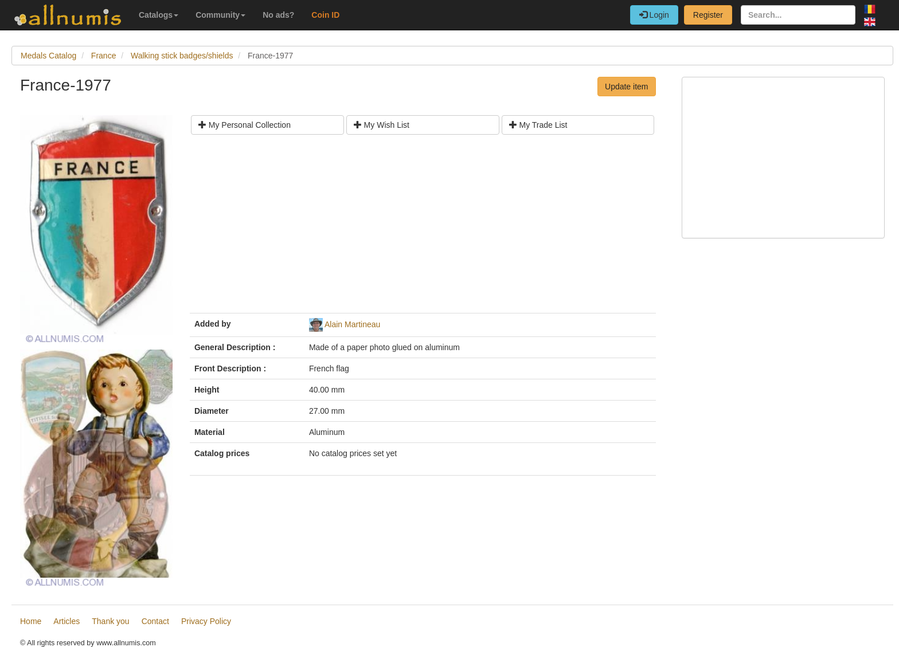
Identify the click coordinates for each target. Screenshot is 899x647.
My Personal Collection (244, 125)
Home (30, 621)
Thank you (110, 621)
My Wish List (381, 125)
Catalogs (158, 14)
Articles (66, 621)
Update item (626, 86)
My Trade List (538, 125)
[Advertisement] (422, 228)
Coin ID (325, 14)
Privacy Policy (206, 621)
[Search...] (798, 15)
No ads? (278, 14)
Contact (155, 621)
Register (708, 14)
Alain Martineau (352, 324)
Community (220, 14)
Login (654, 14)
